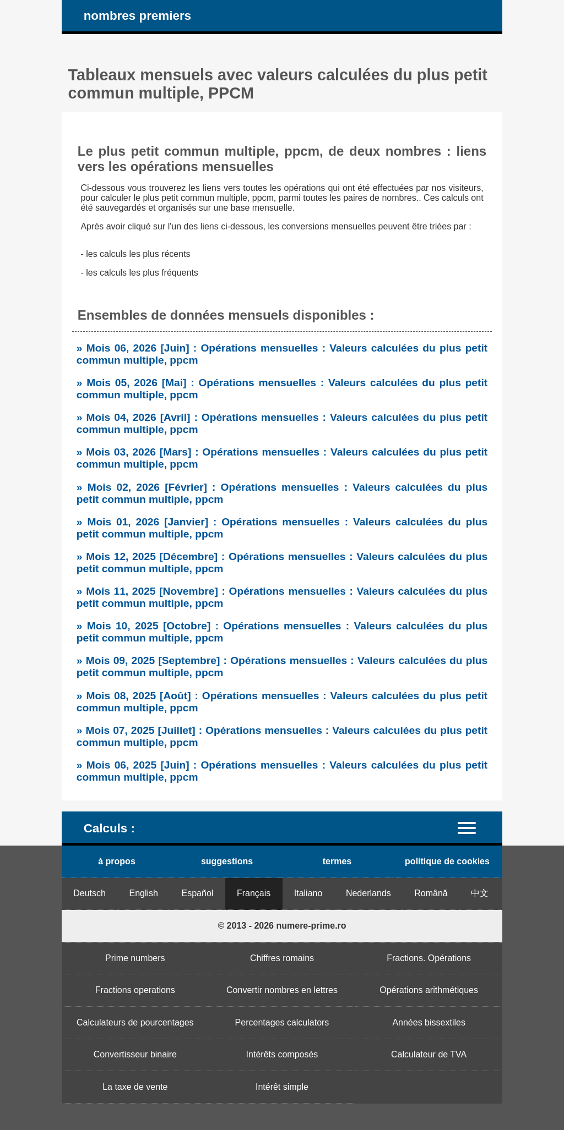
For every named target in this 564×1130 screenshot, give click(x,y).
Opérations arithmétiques (428, 990)
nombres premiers (137, 16)
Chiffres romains (282, 958)
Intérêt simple (282, 1086)
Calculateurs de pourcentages (135, 1022)
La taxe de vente (134, 1086)
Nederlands (368, 893)
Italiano (308, 893)
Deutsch (89, 893)
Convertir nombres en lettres (282, 990)
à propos (116, 861)
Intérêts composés (282, 1054)
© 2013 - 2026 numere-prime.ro (282, 925)
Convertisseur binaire (135, 1054)
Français (253, 893)
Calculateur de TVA (429, 1054)
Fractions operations (135, 990)
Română (430, 893)
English (143, 893)
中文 (480, 893)
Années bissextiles (428, 1022)
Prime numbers (135, 958)
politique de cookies (447, 861)
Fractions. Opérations (429, 958)
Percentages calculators (282, 1022)
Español (198, 893)
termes (337, 861)
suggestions (227, 861)
